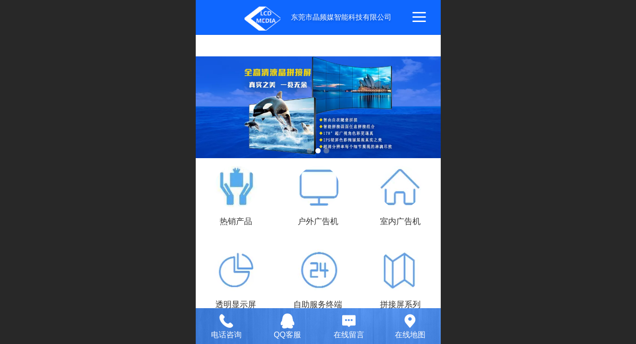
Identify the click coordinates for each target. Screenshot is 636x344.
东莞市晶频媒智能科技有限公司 (341, 17)
